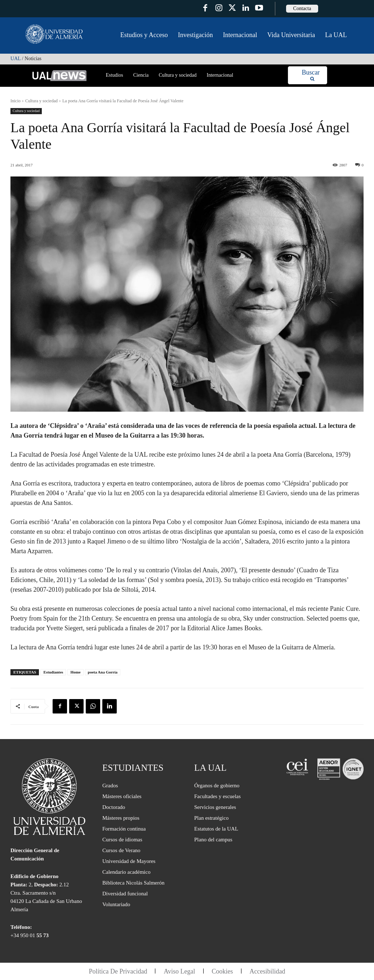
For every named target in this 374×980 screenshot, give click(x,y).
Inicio (15, 100)
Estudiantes (53, 672)
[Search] (311, 75)
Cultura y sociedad (41, 100)
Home (75, 672)
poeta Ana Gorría (103, 672)
